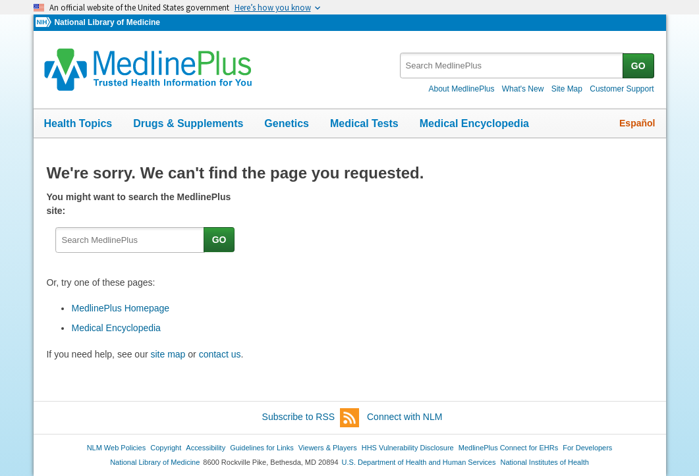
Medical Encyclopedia (474, 123)
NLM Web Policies (116, 448)
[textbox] (512, 65)
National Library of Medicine (106, 22)
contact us (220, 354)
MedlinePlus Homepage (120, 308)
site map (167, 354)
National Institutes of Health (545, 462)
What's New (523, 88)
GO (638, 66)
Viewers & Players (327, 448)
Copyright (165, 448)
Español (637, 123)
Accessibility (205, 448)
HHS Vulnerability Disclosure (408, 448)
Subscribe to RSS (311, 417)
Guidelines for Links (261, 448)
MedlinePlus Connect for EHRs (508, 448)
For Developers (587, 448)
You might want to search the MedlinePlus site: (138, 204)
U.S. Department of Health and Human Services (419, 462)
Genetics (286, 123)
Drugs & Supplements (188, 123)
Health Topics (78, 123)
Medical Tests (364, 123)
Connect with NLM (404, 416)
